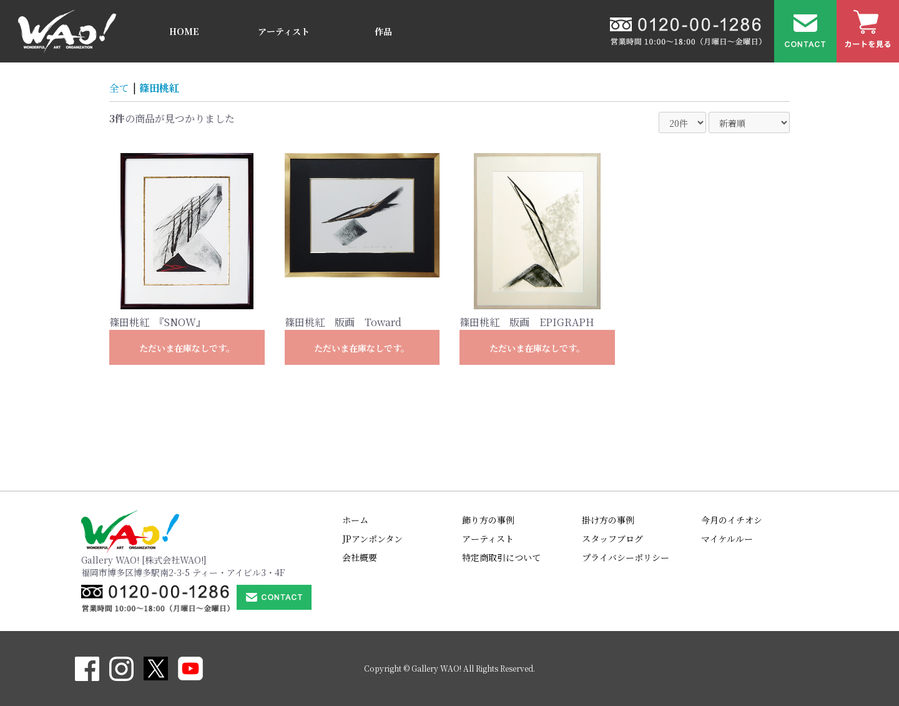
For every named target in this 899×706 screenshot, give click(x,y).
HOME (184, 31)
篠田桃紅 (159, 88)
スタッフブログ (612, 538)
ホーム (355, 520)
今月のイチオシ (731, 520)
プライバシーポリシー (625, 557)
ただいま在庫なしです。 (187, 348)
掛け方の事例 (608, 520)
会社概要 (359, 557)
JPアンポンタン (372, 538)
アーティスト (284, 31)
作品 (383, 31)
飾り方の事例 (488, 520)
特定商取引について (501, 557)
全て (119, 88)
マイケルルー (727, 538)
